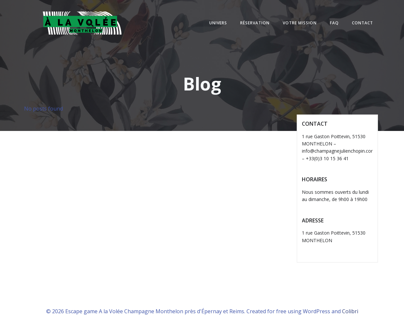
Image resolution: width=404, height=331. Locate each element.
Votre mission (300, 23)
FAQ (334, 23)
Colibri (350, 311)
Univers (218, 23)
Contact (362, 23)
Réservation (255, 23)
